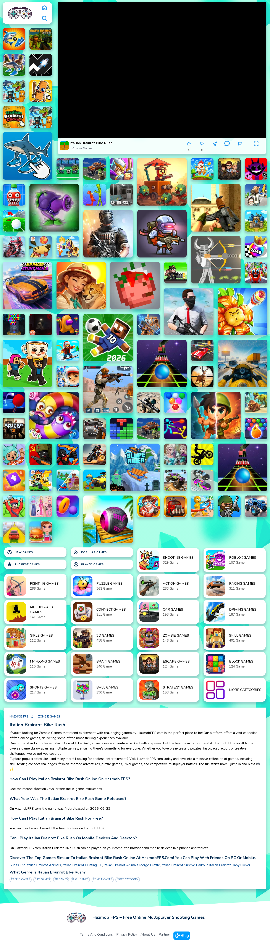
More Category (127, 879)
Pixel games (80, 879)
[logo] (20, 13)
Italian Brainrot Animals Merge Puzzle (132, 865)
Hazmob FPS (19, 716)
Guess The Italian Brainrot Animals (35, 865)
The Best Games (23, 564)
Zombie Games (82, 148)
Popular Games (90, 552)
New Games (20, 552)
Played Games (88, 564)
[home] (44, 7)
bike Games (42, 879)
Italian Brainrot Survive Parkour (185, 865)
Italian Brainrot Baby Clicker (229, 865)
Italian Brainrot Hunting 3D (82, 865)
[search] (44, 18)
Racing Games (20, 879)
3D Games (61, 879)
